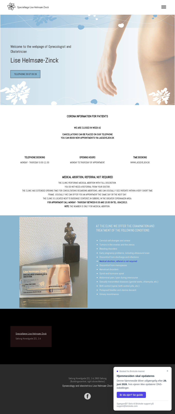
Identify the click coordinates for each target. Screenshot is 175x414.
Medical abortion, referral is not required (118, 261)
